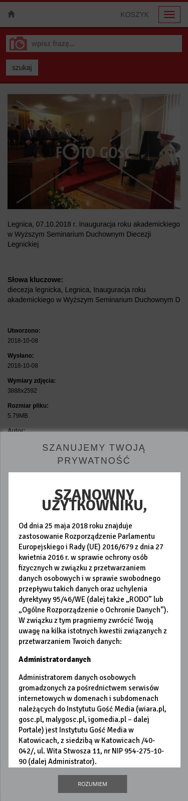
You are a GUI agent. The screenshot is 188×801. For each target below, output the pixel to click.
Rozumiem (92, 783)
